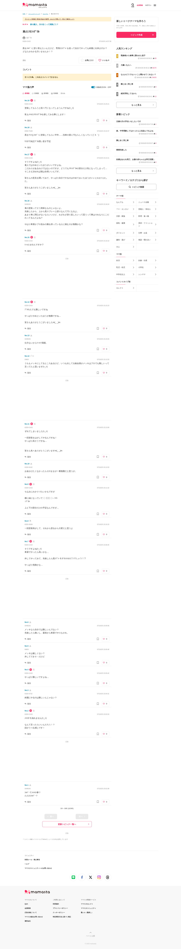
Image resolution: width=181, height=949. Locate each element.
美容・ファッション (145, 224)
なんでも (119, 202)
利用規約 (56, 904)
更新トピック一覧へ (67, 824)
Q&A (26, 904)
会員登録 (140, 5)
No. (27, 101)
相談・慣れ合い (144, 240)
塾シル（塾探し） (87, 912)
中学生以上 (120, 274)
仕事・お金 (142, 233)
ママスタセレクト (87, 904)
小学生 (141, 267)
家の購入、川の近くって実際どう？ (44, 24)
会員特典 (28, 908)
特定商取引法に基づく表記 (62, 917)
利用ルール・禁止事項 (32, 859)
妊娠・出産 (142, 260)
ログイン (148, 5)
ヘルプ (27, 864)
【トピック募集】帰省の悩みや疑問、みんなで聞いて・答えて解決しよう (49, 19)
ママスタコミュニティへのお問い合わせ (38, 868)
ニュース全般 (143, 202)
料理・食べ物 (143, 216)
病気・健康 (120, 223)
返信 (29, 120)
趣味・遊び (120, 240)
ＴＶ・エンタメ (122, 209)
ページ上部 (90, 936)
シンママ (141, 274)
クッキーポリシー (59, 912)
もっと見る (136, 105)
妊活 (118, 260)
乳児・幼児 (120, 267)
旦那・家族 (120, 216)
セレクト (119, 288)
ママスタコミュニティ (88, 908)
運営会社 (28, 921)
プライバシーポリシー (60, 908)
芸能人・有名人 (144, 209)
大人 (118, 247)
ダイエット (120, 233)
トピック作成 (136, 35)
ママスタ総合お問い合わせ (34, 917)
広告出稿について (31, 912)
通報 (24, 60)
